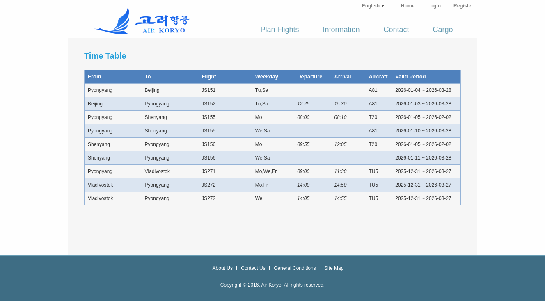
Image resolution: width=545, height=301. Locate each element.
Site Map (333, 268)
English (371, 6)
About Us (223, 268)
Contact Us (253, 268)
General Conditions (295, 268)
